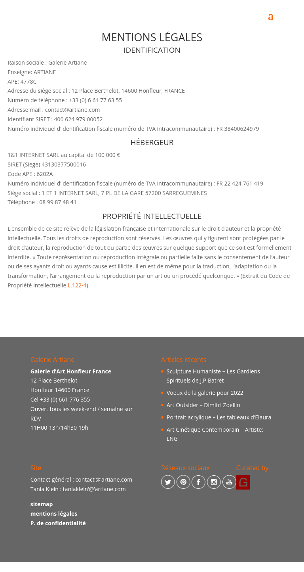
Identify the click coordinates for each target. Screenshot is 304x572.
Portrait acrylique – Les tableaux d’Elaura (219, 417)
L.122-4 (77, 285)
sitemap (41, 504)
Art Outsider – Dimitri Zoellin (203, 405)
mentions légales (53, 513)
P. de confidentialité (58, 523)
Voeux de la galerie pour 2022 (205, 392)
